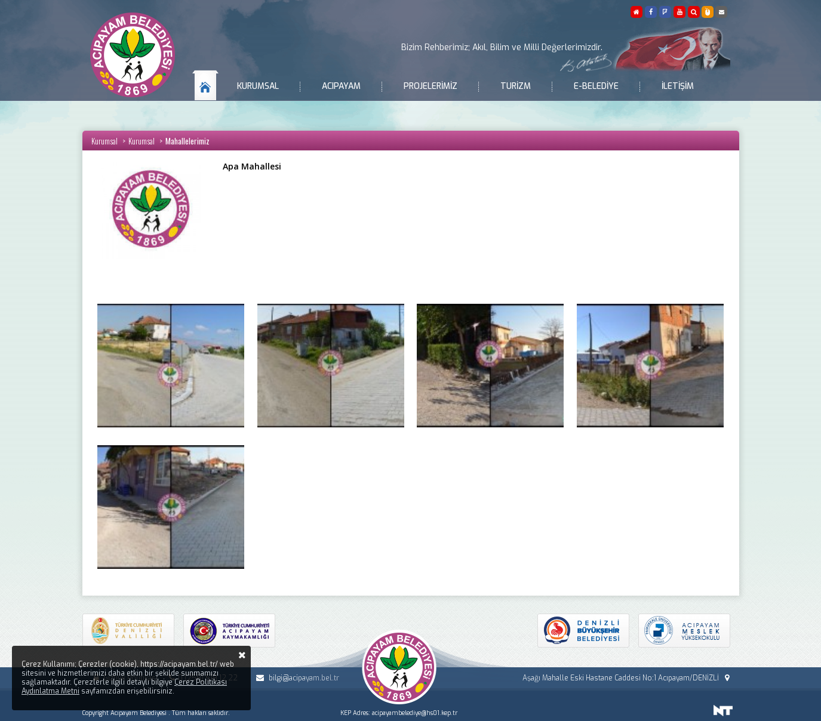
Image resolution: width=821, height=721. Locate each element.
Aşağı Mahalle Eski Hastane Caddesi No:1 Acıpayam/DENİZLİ (627, 678)
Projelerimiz (430, 86)
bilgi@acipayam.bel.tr (295, 678)
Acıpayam (341, 86)
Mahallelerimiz (187, 141)
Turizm (515, 86)
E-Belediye (596, 86)
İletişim (678, 86)
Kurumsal (258, 86)
